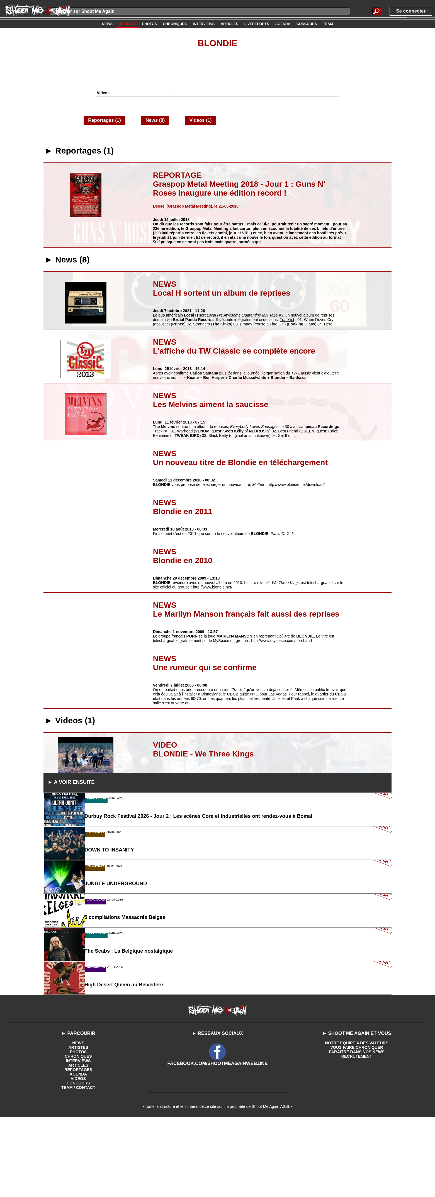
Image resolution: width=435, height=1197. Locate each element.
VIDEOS (78, 1156)
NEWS (78, 1120)
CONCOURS (78, 1160)
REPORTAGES (78, 1147)
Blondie (217, 42)
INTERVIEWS (78, 1138)
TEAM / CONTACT (78, 1165)
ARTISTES (78, 1125)
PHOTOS (78, 1129)
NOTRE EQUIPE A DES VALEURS (356, 1120)
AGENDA (78, 1151)
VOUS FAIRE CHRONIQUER (356, 1125)
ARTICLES (78, 1142)
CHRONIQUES (78, 1134)
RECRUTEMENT (356, 1134)
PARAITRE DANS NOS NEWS (357, 1129)
